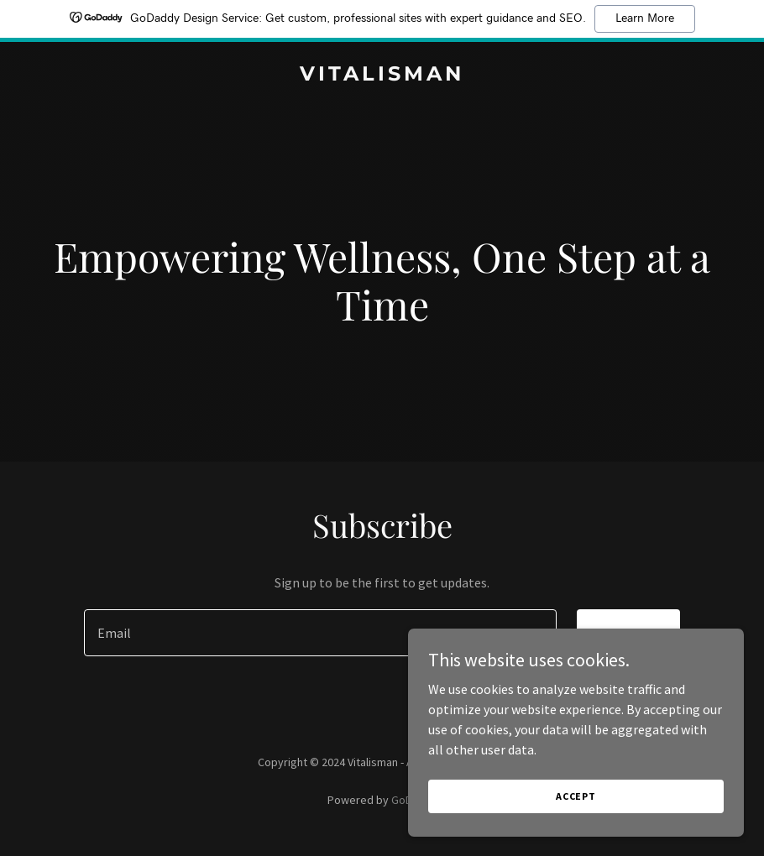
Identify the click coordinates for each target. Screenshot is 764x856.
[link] (382, 75)
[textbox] (320, 632)
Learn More (644, 18)
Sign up (628, 632)
